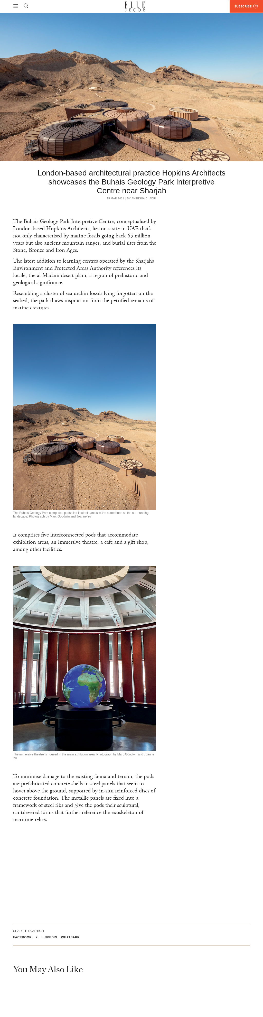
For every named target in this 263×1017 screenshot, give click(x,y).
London (22, 228)
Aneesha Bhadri (144, 198)
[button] (24, 937)
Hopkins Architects (67, 228)
